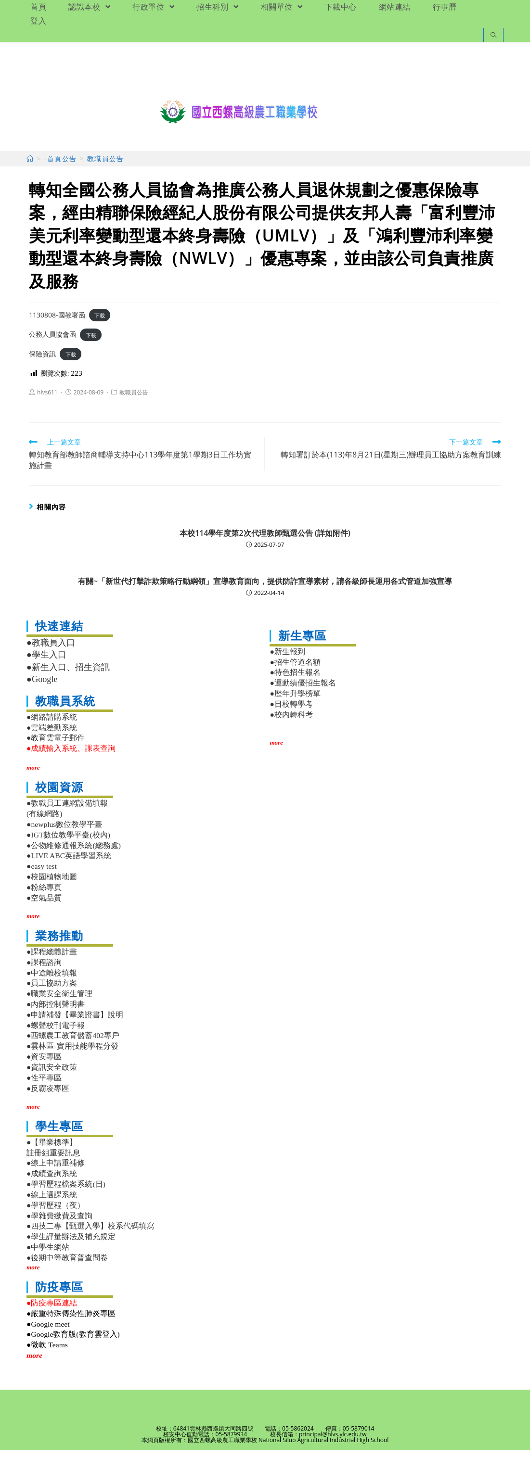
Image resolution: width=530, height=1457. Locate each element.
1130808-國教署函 (57, 321)
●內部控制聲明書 (55, 1011)
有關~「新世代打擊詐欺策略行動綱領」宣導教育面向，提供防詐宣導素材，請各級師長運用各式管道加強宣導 (265, 588)
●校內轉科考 (291, 721)
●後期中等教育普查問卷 (67, 1264)
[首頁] (30, 165)
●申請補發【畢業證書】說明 (74, 1021)
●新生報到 (287, 658)
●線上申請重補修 (55, 1170)
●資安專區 (44, 1063)
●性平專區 (44, 1084)
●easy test (41, 873)
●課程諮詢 (44, 969)
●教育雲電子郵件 (55, 744)
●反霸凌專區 (47, 1095)
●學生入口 (46, 661)
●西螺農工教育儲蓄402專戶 (72, 1043)
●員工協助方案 (51, 990)
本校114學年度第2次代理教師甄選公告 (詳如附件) (265, 539)
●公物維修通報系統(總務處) (73, 852)
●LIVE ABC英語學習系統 (68, 862)
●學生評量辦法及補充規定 (71, 1243)
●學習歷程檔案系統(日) (65, 1191)
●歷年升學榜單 (295, 700)
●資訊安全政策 (51, 1074)
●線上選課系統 (51, 1201)
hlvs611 (47, 399)
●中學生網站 (47, 1254)
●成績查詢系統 (51, 1180)
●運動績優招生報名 (303, 689)
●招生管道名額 (295, 669)
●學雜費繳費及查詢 (59, 1222)
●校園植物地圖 (51, 883)
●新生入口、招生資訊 (68, 674)
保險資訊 (42, 360)
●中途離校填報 (51, 980)
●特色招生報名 (295, 679)
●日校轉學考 (291, 711)
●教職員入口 (50, 649)
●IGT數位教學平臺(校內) (68, 841)
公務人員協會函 (52, 340)
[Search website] (493, 36)
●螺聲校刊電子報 (55, 1032)
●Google (42, 686)
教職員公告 (133, 399)
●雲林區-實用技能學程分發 (72, 1053)
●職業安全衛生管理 (59, 1000)
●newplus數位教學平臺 (64, 831)
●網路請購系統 (51, 724)
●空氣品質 (44, 904)
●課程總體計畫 (51, 958)
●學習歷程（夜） (55, 1212)
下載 (99, 322)
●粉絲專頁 (44, 894)
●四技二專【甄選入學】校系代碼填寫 (90, 1233)
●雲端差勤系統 (51, 734)
